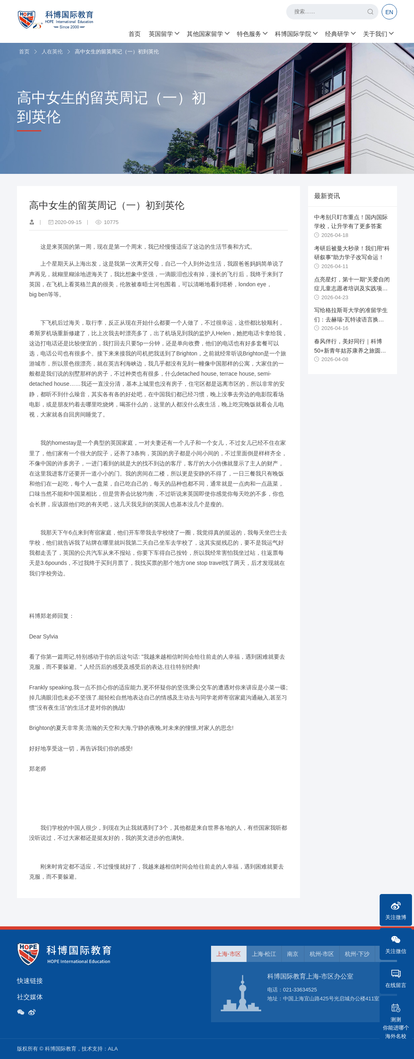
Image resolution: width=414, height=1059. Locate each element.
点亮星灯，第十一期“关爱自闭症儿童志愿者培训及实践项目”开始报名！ (352, 288)
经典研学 (340, 32)
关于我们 (378, 32)
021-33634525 (300, 990)
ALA (113, 1049)
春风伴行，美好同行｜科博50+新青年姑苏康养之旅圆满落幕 (350, 350)
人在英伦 (52, 52)
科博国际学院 (296, 32)
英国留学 (164, 32)
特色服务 (252, 32)
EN (389, 12)
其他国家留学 (208, 32)
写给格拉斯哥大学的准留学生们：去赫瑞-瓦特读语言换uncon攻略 (351, 319)
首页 (135, 32)
